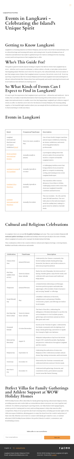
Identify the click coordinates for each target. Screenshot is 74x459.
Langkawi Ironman (13, 169)
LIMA (16, 147)
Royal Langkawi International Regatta (11, 156)
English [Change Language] (7, 448)
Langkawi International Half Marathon (12, 202)
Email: (6, 455)
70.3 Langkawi (11, 171)
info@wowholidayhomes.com (18, 455)
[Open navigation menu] (70, 5)
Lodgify (54, 455)
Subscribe (57, 437)
